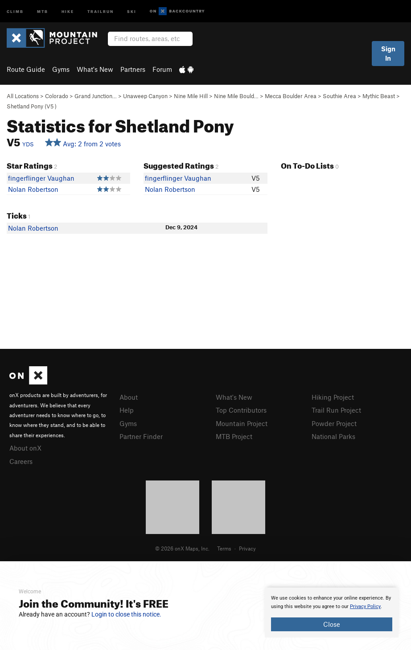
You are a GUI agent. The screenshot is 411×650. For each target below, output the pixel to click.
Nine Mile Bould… (236, 95)
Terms (224, 548)
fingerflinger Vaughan (41, 178)
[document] (331, 612)
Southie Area (339, 95)
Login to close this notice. (126, 614)
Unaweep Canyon (145, 95)
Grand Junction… (95, 95)
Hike (68, 11)
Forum (162, 69)
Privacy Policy (365, 606)
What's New (95, 69)
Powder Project (334, 423)
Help (126, 410)
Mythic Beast (378, 95)
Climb (15, 11)
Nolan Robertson (33, 189)
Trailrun (100, 11)
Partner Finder (141, 436)
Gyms (61, 69)
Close (331, 624)
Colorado (56, 95)
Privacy (247, 548)
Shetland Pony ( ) (32, 106)
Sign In (388, 53)
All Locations (23, 95)
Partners (132, 69)
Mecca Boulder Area (290, 95)
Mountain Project (241, 423)
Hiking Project (333, 397)
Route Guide (26, 69)
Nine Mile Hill (191, 95)
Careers (21, 461)
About (128, 397)
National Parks (333, 436)
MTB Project (234, 436)
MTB (42, 11)
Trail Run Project (336, 410)
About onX (25, 448)
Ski (131, 11)
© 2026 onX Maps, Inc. (182, 548)
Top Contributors (241, 410)
